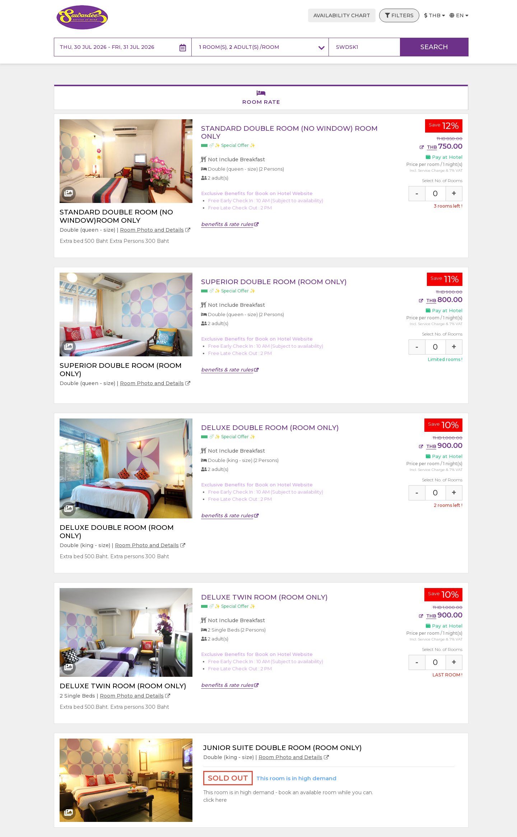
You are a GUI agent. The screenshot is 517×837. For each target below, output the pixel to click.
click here (215, 800)
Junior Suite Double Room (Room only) (282, 748)
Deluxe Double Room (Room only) (117, 531)
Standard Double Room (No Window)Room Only (116, 216)
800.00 (440, 299)
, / (262, 47)
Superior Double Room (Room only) (121, 369)
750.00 (441, 146)
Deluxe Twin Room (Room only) (123, 686)
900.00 (440, 445)
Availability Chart (341, 15)
